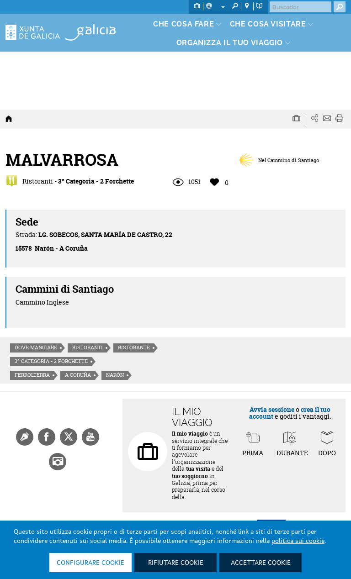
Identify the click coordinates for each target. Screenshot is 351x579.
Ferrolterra (32, 375)
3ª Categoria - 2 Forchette (51, 361)
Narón (115, 375)
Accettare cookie (261, 563)
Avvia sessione (272, 409)
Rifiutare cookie (175, 563)
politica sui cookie (297, 541)
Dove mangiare (36, 347)
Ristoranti (87, 347)
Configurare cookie (90, 563)
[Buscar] (300, 6)
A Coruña (78, 375)
